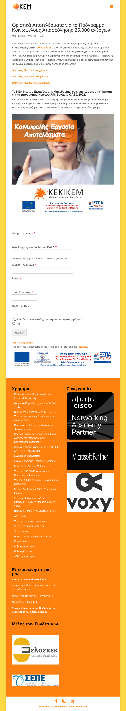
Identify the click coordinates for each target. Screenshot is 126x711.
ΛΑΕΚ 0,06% (21, 515)
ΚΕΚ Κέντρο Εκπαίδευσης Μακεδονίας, (43, 91)
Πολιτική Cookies (23, 551)
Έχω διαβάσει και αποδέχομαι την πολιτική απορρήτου (47, 319)
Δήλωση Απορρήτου (24, 556)
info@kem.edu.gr (28, 601)
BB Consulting (79, 706)
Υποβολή (19, 332)
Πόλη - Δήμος (21, 305)
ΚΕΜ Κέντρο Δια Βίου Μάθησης (30, 466)
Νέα (41, 35)
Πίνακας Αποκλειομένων (31, 82)
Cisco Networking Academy (29, 526)
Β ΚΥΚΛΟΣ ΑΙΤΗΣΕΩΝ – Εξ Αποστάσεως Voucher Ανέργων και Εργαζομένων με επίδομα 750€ (35, 416)
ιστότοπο (82, 346)
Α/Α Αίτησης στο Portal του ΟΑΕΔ (34, 247)
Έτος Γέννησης (22, 292)
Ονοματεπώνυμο (23, 233)
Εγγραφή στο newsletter (27, 455)
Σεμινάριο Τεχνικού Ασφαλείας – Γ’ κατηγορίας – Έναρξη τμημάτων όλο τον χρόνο (34, 501)
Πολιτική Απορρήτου (22, 342)
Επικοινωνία (20, 541)
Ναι (18, 323)
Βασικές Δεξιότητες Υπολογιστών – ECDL (35, 510)
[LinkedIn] (72, 701)
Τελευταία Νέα (21, 531)
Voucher (32, 35)
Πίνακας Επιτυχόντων (29, 70)
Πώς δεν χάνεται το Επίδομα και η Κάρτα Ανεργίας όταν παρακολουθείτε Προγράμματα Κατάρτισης (35, 437)
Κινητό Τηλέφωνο (24, 265)
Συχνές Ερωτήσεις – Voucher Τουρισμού (35, 460)
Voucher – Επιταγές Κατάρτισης (30, 521)
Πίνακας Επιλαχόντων (30, 76)
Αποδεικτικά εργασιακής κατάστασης (33, 536)
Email (16, 278)
